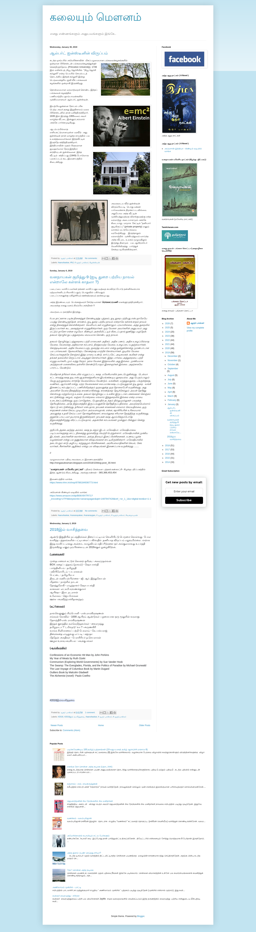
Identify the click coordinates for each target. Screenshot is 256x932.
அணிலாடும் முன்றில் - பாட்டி (66, 887)
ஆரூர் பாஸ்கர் (197, 323)
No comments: (91, 258)
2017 (167, 449)
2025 (167, 327)
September (173, 368)
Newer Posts (57, 725)
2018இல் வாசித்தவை (69, 529)
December (173, 356)
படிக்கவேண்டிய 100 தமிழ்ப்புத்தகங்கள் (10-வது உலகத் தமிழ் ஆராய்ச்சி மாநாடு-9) (107, 749)
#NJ (72, 262)
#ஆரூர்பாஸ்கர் (118, 515)
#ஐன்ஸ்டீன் (95, 262)
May (170, 387)
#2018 (60, 717)
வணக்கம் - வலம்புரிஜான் (79, 818)
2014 (167, 462)
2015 (167, 458)
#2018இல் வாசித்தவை (74, 717)
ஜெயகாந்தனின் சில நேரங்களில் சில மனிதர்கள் (90, 801)
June (170, 383)
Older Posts (144, 725)
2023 (167, 336)
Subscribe (184, 500)
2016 (167, 454)
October (172, 364)
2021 (167, 344)
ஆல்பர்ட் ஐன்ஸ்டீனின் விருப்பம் (79, 53)
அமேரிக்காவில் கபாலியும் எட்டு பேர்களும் (88, 835)
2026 (167, 323)
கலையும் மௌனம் (96, 17)
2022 (167, 340)
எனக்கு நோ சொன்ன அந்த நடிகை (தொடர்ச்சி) (89, 766)
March (171, 396)
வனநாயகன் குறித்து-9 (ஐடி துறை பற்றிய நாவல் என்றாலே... (174, 426)
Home (101, 725)
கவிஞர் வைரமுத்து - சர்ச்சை (65, 896)
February (172, 400)
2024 (167, 332)
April (170, 392)
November (173, 360)
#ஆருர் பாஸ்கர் (105, 717)
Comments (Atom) (71, 730)
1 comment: (90, 712)
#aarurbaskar (63, 262)
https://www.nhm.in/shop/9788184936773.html (74, 482)
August (171, 375)
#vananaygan (89, 515)
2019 (167, 352)
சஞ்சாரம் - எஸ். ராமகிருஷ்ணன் (82, 784)
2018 (167, 445)
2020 (167, 348)
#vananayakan (76, 515)
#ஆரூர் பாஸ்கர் (82, 262)
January (172, 404)
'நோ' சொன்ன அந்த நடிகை (80, 870)
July (170, 379)
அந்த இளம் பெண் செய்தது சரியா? (84, 853)
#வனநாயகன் (132, 515)
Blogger (140, 916)
